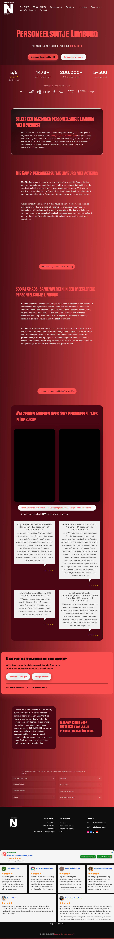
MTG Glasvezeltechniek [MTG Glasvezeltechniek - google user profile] (45, 869)
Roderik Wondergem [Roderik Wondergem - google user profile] (72, 869)
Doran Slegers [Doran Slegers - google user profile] (12, 898)
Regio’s (16, 797)
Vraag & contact (42, 677)
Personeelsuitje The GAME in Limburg (57, 267)
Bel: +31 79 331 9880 (15, 688)
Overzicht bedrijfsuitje (20, 779)
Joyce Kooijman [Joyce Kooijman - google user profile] (13, 869)
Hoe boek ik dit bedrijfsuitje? (44, 832)
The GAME (50, 823)
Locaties (51, 829)
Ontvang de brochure (73, 57)
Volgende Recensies (57, 924)
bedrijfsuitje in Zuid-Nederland (64, 135)
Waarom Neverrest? (67, 829)
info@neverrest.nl (99, 828)
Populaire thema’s (19, 791)
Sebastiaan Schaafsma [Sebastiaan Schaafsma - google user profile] (73, 898)
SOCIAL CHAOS (48, 826)
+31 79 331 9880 (99, 823)
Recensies (63, 823)
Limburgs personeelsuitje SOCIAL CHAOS (57, 391)
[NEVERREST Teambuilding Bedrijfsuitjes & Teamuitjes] (9, 8)
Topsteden (63, 779)
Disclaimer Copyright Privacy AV (64, 934)
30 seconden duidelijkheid (43, 57)
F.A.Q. (62, 832)
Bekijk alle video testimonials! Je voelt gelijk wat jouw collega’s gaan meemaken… (57, 508)
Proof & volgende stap (67, 798)
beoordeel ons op (104, 857)
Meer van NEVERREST (67, 791)
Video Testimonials (66, 826)
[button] (73, 7)
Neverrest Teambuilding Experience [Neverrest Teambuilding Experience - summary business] (20, 856)
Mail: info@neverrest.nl (37, 688)
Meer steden (64, 785)
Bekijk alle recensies (88, 857)
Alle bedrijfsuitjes (19, 784)
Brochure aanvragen (18, 677)
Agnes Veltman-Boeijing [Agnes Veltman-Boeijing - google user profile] (103, 869)
